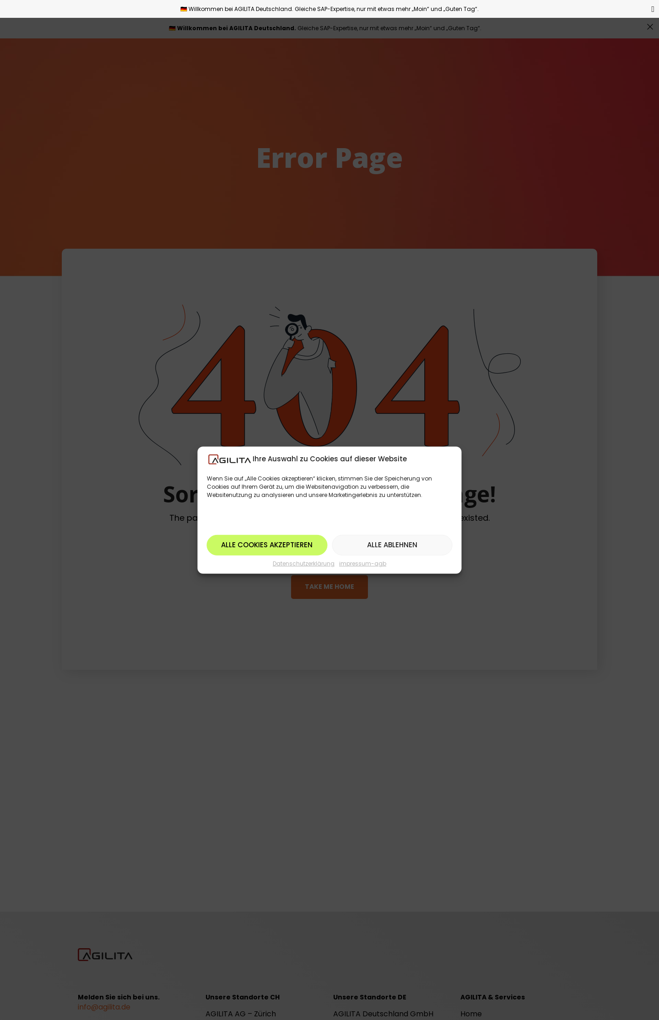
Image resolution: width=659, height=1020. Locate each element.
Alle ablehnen (392, 545)
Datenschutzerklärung (304, 563)
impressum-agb (362, 563)
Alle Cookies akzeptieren (267, 545)
